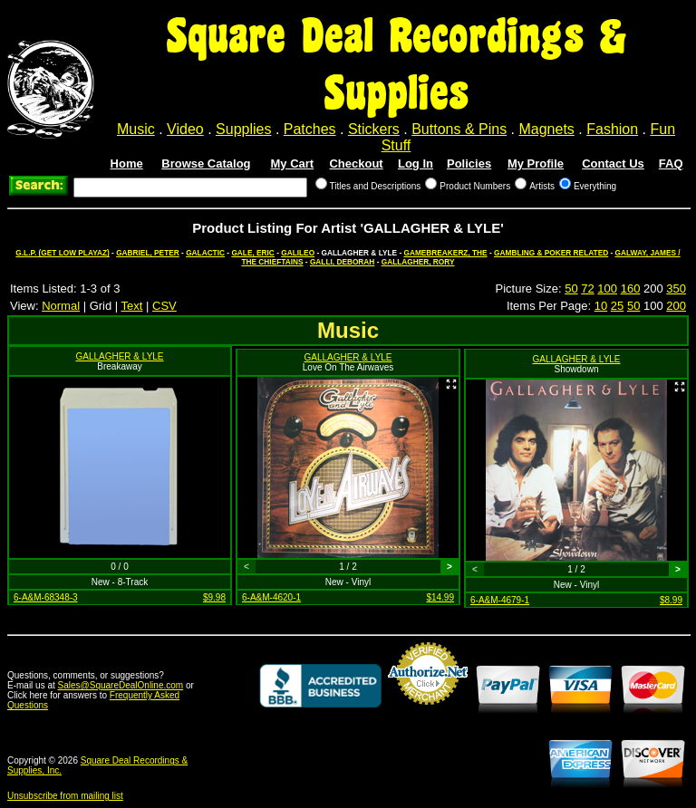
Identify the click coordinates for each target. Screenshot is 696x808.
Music (136, 129)
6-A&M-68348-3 (46, 597)
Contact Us (613, 163)
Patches (310, 129)
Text (132, 306)
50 (571, 288)
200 (676, 306)
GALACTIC (205, 252)
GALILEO (297, 252)
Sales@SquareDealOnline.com (121, 685)
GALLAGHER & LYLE (119, 356)
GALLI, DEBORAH (342, 261)
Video (185, 129)
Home (127, 163)
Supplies (243, 129)
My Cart (292, 163)
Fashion (612, 129)
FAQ (671, 163)
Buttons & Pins (459, 129)
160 (631, 288)
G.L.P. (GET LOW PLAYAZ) (62, 252)
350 (676, 288)
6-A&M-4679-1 (499, 600)
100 (607, 288)
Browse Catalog (205, 163)
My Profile (536, 163)
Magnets (546, 129)
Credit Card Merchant (428, 712)
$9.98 (214, 597)
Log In (415, 163)
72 (587, 288)
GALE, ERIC (252, 252)
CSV (164, 306)
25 (617, 306)
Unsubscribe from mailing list (65, 796)
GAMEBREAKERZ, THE (445, 252)
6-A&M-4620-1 (271, 597)
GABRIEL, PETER (147, 252)
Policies (469, 163)
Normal (61, 306)
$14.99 (440, 597)
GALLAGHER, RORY (418, 261)
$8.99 (671, 600)
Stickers (374, 129)
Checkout (355, 163)
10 (600, 306)
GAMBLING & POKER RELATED (551, 252)
